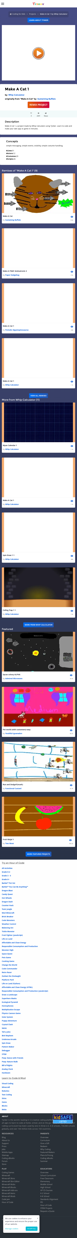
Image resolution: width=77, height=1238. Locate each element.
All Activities (7, 868)
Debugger (6, 1050)
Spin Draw (6, 1043)
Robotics (5, 1091)
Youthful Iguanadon (13, 733)
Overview (44, 1137)
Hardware (6, 1073)
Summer (44, 1161)
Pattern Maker (8, 1047)
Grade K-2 (6, 872)
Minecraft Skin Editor (11, 1181)
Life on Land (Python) (11, 983)
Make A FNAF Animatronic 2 (15, 271)
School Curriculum (48, 1175)
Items (4, 1102)
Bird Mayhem (7, 1035)
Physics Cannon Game (11, 1013)
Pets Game (6, 957)
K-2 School (44, 1193)
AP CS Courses (46, 1190)
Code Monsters (8, 920)
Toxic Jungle (7, 909)
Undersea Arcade (9, 1039)
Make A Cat (8, 216)
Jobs (3, 1149)
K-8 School (44, 1196)
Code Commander (9, 968)
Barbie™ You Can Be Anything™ (15, 887)
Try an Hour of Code (13, 863)
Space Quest (7, 954)
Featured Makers (47, 1152)
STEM (4, 1054)
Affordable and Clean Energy (14, 942)
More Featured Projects (38, 854)
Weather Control (9, 924)
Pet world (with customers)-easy (17, 729)
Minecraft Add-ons (10, 1190)
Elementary (45, 1181)
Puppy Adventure (9, 1021)
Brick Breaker (7, 916)
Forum (5, 1161)
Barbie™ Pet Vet (8, 883)
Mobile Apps (7, 1152)
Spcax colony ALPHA (11, 674)
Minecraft (6, 1087)
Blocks (4, 1106)
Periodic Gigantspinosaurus (17, 330)
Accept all (31, 1229)
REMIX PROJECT (38, 104)
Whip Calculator (16, 95)
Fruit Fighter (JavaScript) (12, 935)
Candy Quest (7, 894)
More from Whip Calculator (38, 625)
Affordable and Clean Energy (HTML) (17, 987)
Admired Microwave (13, 678)
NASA (4, 1028)
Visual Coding (7, 1083)
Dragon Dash (7, 901)
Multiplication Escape (11, 1009)
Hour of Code (7, 1202)
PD (41, 1202)
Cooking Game (8, 961)
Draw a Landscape (9, 994)
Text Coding (7, 1094)
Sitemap (5, 1155)
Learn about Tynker (38, 20)
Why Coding (45, 1149)
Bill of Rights (7, 1065)
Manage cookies (11, 1228)
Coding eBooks (8, 1158)
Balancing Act (7, 928)
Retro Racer (7, 972)
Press (4, 1146)
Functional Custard (13, 788)
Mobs (4, 1109)
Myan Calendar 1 (10, 445)
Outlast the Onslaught (11, 976)
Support (5, 1143)
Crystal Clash (7, 1024)
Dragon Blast (7, 890)
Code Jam (6, 1199)
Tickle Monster (8, 931)
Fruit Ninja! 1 (8, 839)
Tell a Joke (6, 1032)
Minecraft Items (8, 1193)
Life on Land (7, 939)
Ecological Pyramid (10, 1002)
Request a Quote (47, 1211)
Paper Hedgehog (12, 275)
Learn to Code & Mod (14, 1078)
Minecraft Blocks (9, 1187)
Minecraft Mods (8, 1196)
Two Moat (9, 843)
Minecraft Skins (8, 1178)
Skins (4, 1098)
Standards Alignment (49, 1199)
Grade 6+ (5, 879)
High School (45, 1187)
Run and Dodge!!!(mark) (13, 784)
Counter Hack (8, 905)
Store (4, 1164)
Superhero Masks (9, 998)
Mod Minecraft (8, 913)
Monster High (7, 950)
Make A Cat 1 (8, 326)
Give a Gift (44, 1143)
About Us (6, 1140)
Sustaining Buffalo (46, 99)
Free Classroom (47, 1178)
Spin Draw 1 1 (8, 555)
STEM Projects (46, 1208)
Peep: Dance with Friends (12, 1058)
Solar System (7, 1017)
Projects (32, 14)
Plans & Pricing (46, 1155)
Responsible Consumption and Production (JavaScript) (25, 991)
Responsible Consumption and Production (20, 946)
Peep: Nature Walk (10, 1061)
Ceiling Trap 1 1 (9, 610)
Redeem (43, 1146)
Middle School (46, 1184)
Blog (4, 1137)
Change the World (9, 965)
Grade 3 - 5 (6, 875)
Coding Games (8, 1172)
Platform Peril (8, 980)
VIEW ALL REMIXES (38, 395)
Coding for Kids (18, 14)
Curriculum (45, 1140)
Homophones (7, 1006)
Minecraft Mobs (8, 1184)
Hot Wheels (7, 898)
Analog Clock (7, 1069)
